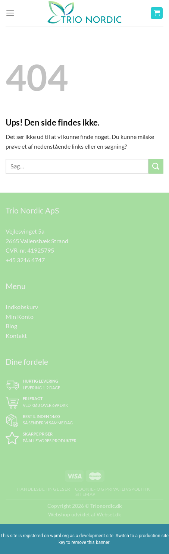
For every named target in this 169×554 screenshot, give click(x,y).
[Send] (155, 166)
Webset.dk (109, 514)
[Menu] (10, 13)
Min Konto (20, 316)
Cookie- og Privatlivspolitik (112, 489)
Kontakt (16, 335)
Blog (11, 325)
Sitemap (85, 494)
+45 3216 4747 (25, 259)
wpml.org (59, 535)
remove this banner (90, 542)
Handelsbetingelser (44, 489)
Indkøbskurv (22, 306)
